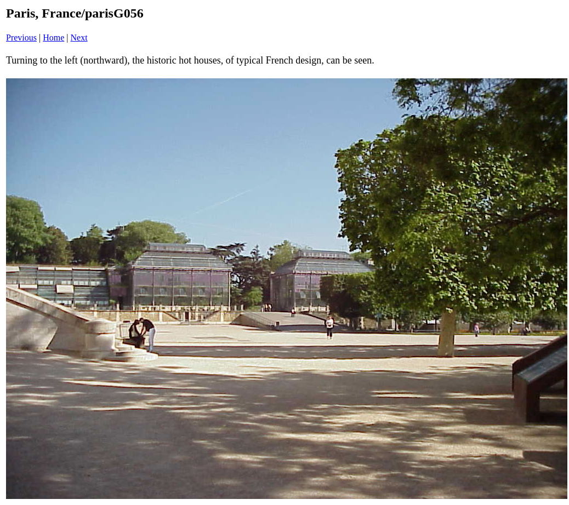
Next (79, 37)
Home (53, 37)
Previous (21, 37)
